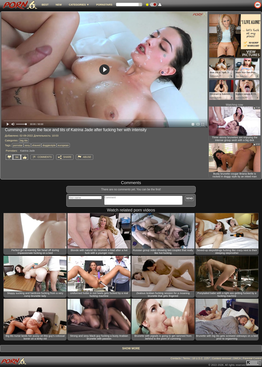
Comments (45, 157)
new (59, 4)
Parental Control (252, 358)
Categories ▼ (79, 4)
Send (189, 198)
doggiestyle (49, 145)
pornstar (18, 145)
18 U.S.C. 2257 (201, 358)
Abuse (87, 157)
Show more (131, 348)
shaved (36, 145)
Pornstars (104, 4)
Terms (186, 358)
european (63, 145)
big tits (24, 140)
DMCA (237, 358)
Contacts (176, 358)
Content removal (221, 358)
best (45, 4)
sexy (27, 145)
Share (67, 157)
